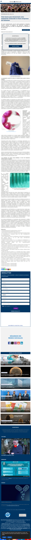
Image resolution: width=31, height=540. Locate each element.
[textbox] (15, 289)
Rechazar (9, 537)
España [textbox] (4, 294)
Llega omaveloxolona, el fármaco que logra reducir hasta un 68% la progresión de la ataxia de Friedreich (14, 398)
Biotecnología (4, 372)
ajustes (3, 534)
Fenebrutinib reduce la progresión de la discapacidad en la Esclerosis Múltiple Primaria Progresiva (15, 363)
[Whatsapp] (5, 269)
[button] (1, 1)
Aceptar (4, 537)
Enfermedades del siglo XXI (6, 384)
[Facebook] (2, 269)
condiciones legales (13, 306)
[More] (10, 269)
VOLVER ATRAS (26, 29)
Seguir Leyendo (15, 46)
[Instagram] (7, 269)
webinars (10, 478)
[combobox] (15, 289)
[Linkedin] (3, 269)
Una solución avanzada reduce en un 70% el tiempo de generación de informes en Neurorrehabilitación (15, 387)
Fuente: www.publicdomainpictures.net (11, 131)
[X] (8, 269)
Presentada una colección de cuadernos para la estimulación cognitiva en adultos (15, 410)
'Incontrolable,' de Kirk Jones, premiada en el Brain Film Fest (13, 422)
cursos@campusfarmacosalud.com (13, 505)
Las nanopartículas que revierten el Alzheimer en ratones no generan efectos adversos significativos (15, 375)
